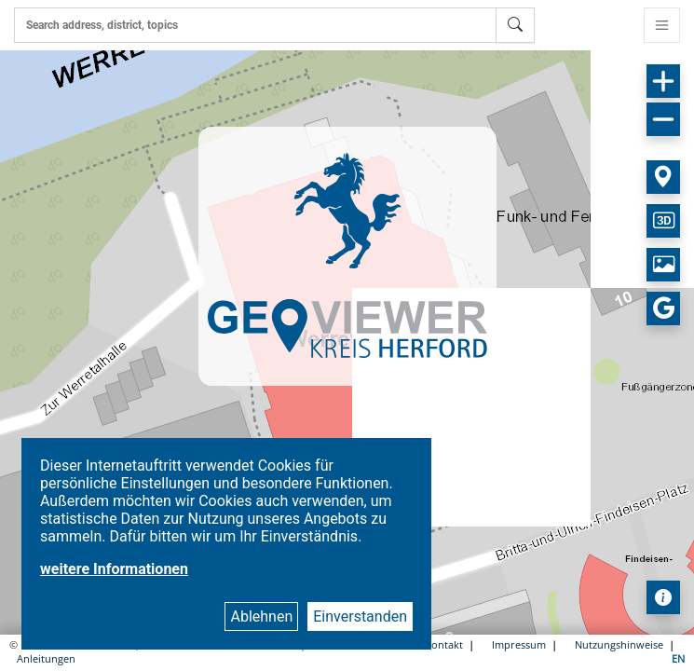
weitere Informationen (114, 569)
